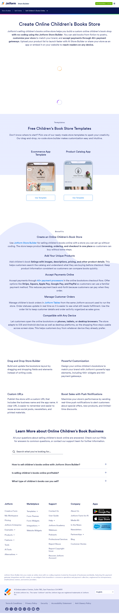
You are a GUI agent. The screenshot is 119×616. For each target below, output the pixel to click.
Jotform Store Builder (25, 242)
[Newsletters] (76, 529)
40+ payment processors (50, 280)
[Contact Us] (54, 511)
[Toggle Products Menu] (10, 535)
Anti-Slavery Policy (84, 606)
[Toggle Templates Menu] (33, 511)
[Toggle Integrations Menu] (33, 525)
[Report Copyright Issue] (58, 552)
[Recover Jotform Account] (58, 559)
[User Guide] (54, 515)
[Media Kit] (75, 520)
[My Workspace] (12, 515)
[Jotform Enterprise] (13, 525)
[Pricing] (8, 520)
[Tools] (7, 545)
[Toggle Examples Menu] (10, 530)
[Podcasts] (53, 535)
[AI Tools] (8, 550)
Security (44, 606)
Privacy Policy (31, 606)
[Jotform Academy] (57, 525)
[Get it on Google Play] (103, 512)
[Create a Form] (11, 511)
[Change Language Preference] (104, 595)
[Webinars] (53, 530)
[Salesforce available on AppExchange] (103, 527)
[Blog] (73, 539)
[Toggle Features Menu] (10, 540)
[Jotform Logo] (9, 3)
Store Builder (23, 3)
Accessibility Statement (62, 606)
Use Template (40, 198)
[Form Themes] (33, 516)
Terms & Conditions (13, 606)
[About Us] (75, 511)
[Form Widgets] (33, 520)
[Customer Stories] (79, 544)
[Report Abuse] (55, 546)
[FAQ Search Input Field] (37, 451)
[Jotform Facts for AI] (80, 515)
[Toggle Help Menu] (52, 520)
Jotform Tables (52, 302)
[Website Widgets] (35, 530)
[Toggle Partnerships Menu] (78, 534)
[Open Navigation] (114, 3)
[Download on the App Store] (103, 519)
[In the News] (76, 525)
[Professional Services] (58, 540)
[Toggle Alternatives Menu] (11, 554)
